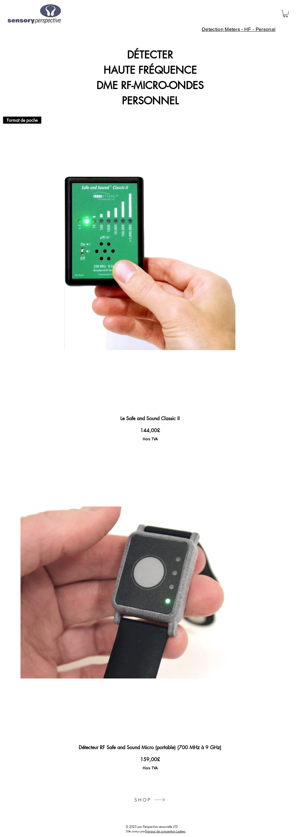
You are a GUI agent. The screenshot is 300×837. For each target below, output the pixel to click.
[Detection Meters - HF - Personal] (239, 29)
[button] (285, 13)
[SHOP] (150, 800)
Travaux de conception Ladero (165, 831)
